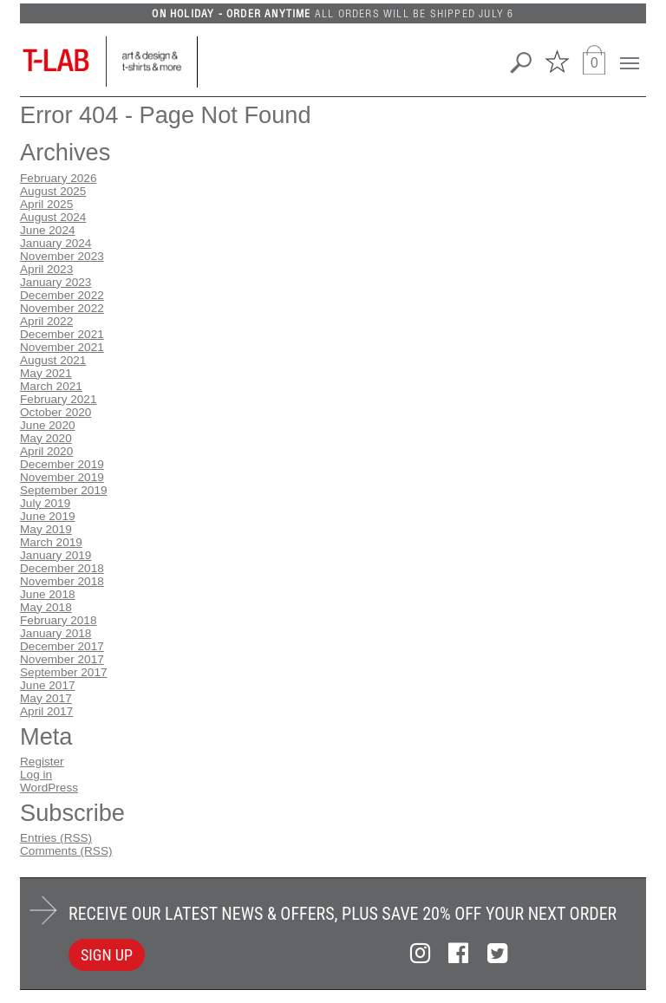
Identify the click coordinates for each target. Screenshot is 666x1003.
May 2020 (46, 438)
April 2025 (46, 204)
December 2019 (62, 464)
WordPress (49, 787)
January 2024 (55, 243)
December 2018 (62, 568)
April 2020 (46, 451)
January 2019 (55, 555)
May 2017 (46, 698)
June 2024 (47, 230)
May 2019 (46, 529)
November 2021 (62, 347)
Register (42, 761)
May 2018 (46, 607)
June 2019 (47, 516)
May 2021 (46, 373)
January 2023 (55, 282)
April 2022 (46, 321)
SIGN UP (107, 955)
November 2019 (62, 477)
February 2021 (58, 399)
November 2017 (62, 659)
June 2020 (47, 425)
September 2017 (64, 672)
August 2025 (53, 191)
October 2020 (55, 412)
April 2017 (46, 711)
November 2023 (62, 256)
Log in (36, 774)
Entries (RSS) (56, 837)
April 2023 (46, 269)
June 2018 (47, 594)
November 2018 (62, 581)
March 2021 (51, 386)
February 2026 (58, 178)
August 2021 (53, 360)
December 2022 (62, 295)
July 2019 (45, 503)
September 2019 (64, 490)
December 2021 (62, 334)
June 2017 (47, 685)
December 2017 (62, 646)
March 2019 (51, 542)
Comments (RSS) (66, 850)
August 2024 (53, 217)
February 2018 (58, 620)
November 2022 (62, 308)
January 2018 (55, 633)
